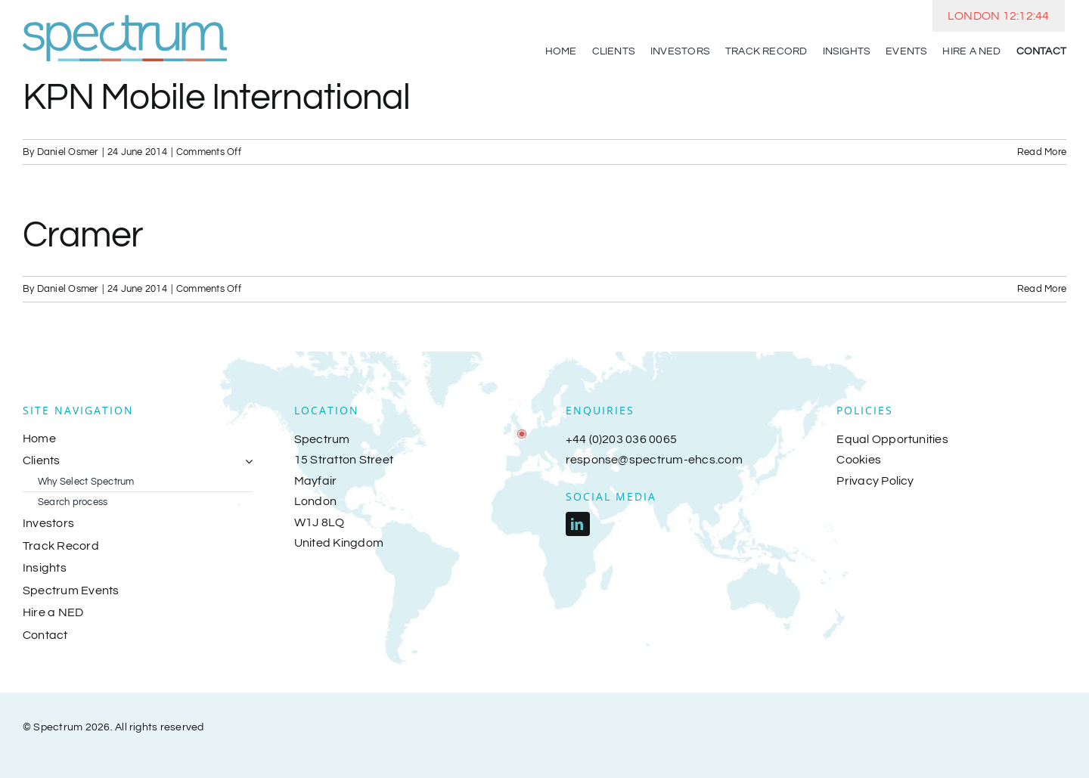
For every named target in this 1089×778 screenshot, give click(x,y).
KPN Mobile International (217, 97)
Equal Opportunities (892, 439)
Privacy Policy (875, 481)
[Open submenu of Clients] (246, 461)
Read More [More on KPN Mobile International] (1041, 152)
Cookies (858, 460)
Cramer (83, 235)
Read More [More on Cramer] (1041, 289)
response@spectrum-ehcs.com (654, 460)
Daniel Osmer (67, 152)
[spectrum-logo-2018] (125, 21)
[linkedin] (578, 524)
